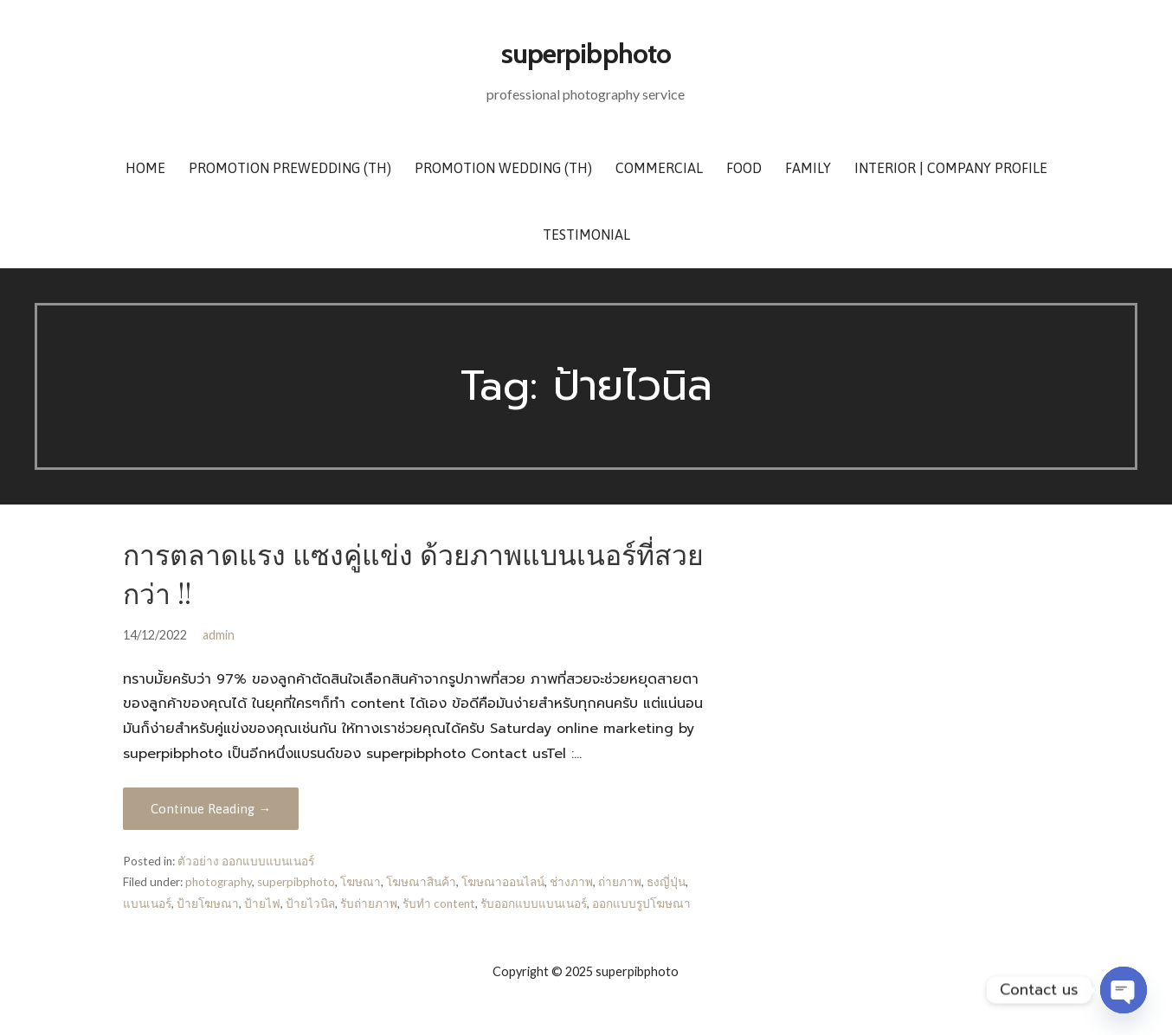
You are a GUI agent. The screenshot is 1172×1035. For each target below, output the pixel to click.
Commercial (659, 168)
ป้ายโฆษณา (208, 903)
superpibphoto (586, 53)
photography (218, 882)
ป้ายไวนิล (310, 903)
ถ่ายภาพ (619, 882)
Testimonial (586, 234)
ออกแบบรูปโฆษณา (641, 903)
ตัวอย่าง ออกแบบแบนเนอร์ (245, 861)
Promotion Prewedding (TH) (290, 168)
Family (808, 168)
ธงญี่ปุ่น (666, 882)
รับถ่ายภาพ (368, 903)
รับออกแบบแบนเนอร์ (533, 903)
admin (219, 634)
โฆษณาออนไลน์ (502, 882)
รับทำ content (438, 903)
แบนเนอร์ (147, 903)
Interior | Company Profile (950, 168)
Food (744, 168)
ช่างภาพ (571, 882)
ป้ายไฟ (262, 903)
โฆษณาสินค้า (421, 882)
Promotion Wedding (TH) (503, 168)
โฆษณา (360, 882)
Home (145, 168)
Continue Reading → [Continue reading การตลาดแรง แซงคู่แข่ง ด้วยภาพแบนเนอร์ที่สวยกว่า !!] (211, 808)
